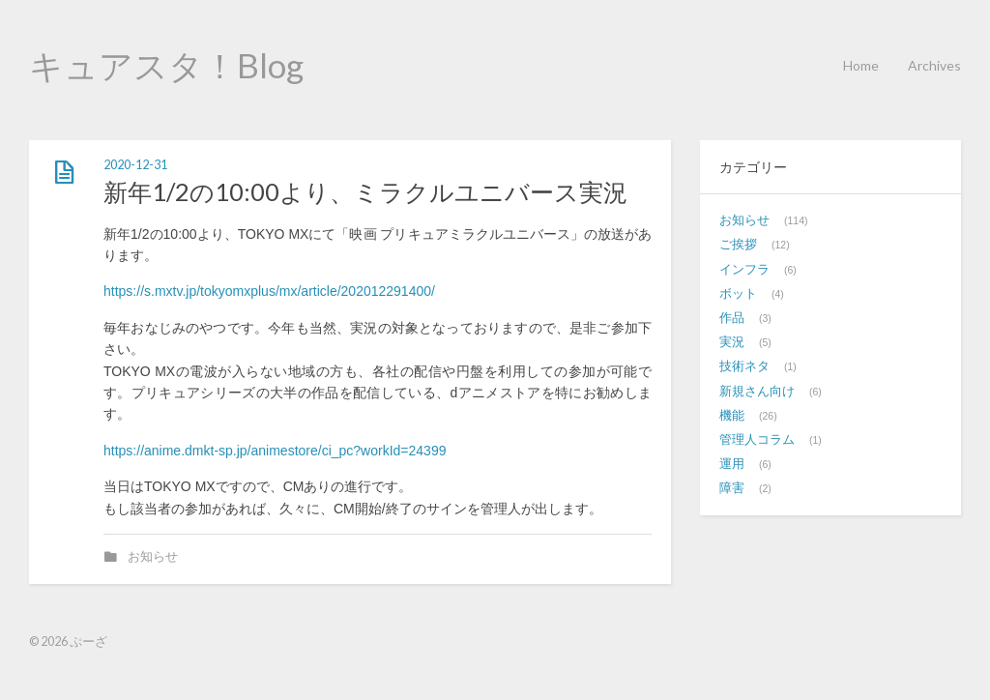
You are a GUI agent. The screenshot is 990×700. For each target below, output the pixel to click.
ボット (738, 294)
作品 (731, 318)
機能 (731, 416)
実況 (731, 342)
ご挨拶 (738, 244)
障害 (731, 488)
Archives (934, 65)
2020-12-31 (135, 165)
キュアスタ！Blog (166, 64)
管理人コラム (757, 440)
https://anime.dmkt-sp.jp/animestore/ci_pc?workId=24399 (274, 450)
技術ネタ (744, 366)
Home (861, 65)
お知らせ (153, 557)
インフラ (744, 270)
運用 (731, 464)
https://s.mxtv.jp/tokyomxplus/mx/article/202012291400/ (269, 291)
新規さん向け (757, 391)
